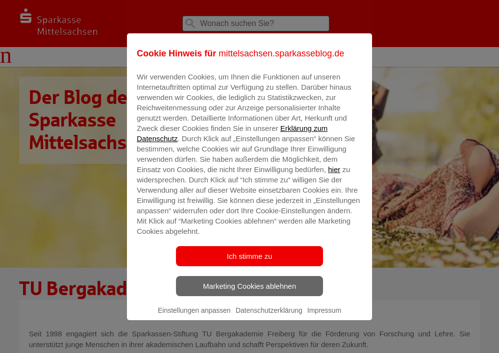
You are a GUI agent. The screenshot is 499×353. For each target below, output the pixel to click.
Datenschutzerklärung (269, 317)
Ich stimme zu (250, 263)
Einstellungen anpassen (194, 317)
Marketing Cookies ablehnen (249, 293)
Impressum (324, 317)
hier (334, 176)
